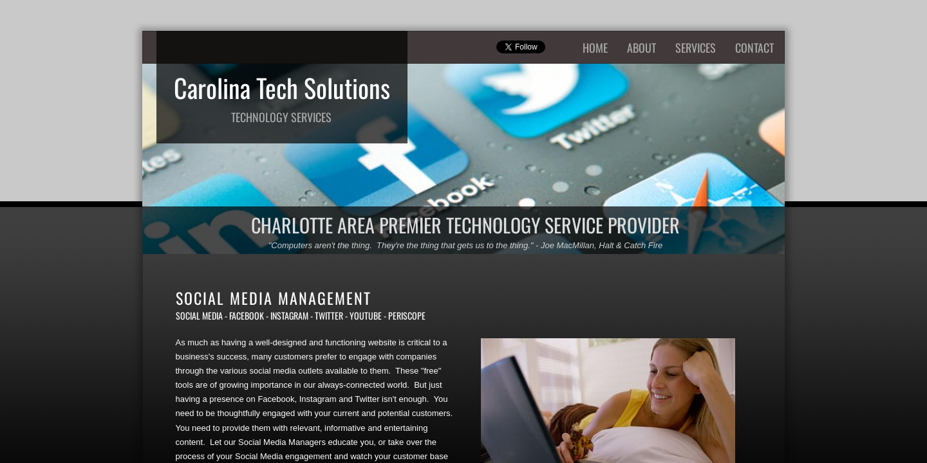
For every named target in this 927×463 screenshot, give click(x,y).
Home (595, 47)
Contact (754, 47)
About (641, 47)
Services (695, 47)
